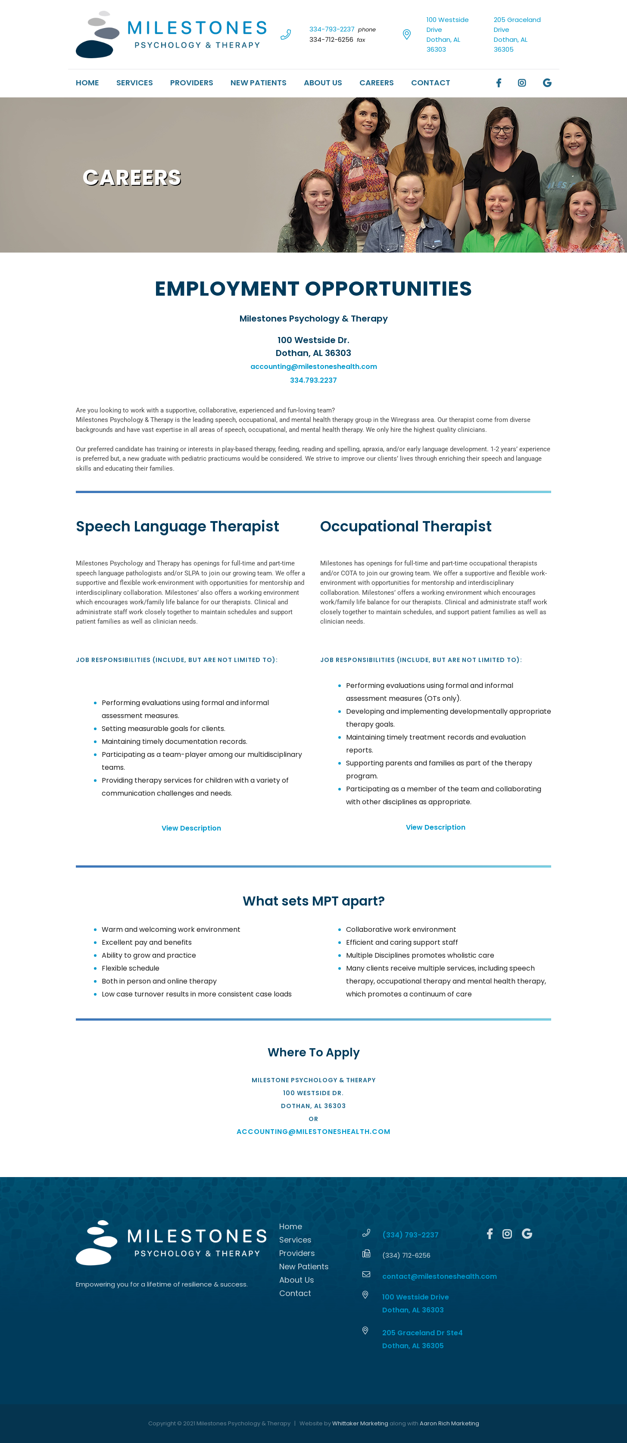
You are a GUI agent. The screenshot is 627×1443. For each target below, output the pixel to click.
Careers (376, 82)
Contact (430, 82)
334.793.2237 (313, 380)
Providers (191, 82)
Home (87, 82)
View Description (191, 828)
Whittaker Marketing (360, 1423)
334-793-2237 (332, 29)
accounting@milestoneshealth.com (313, 367)
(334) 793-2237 (410, 1235)
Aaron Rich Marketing (449, 1423)
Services (134, 82)
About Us (323, 82)
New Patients (259, 82)
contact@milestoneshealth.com (439, 1276)
